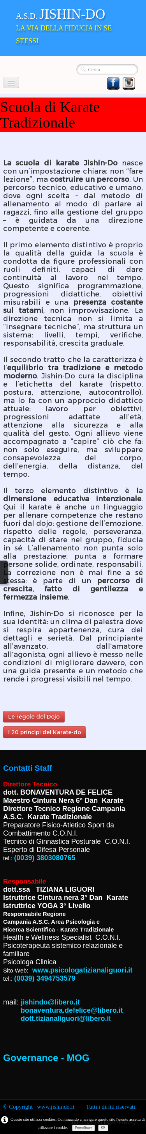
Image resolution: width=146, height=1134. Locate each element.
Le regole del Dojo (34, 716)
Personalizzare (83, 1127)
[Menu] (11, 82)
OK (103, 1127)
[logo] (73, 27)
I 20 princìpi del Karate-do (44, 732)
